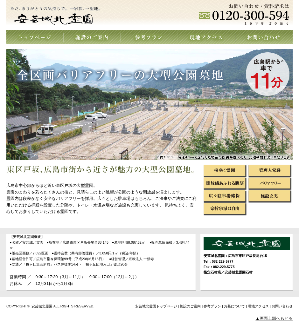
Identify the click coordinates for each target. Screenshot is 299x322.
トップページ (35, 37)
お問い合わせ (264, 37)
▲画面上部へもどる (274, 318)
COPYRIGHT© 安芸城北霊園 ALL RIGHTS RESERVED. (50, 306)
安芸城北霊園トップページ (156, 306)
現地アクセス (206, 37)
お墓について (234, 306)
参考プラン (149, 37)
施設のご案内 (92, 37)
